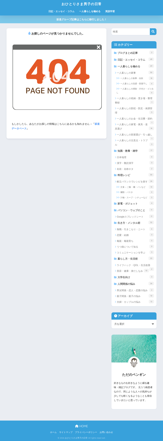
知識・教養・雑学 (136, 150)
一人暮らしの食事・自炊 (137, 78)
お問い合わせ (106, 432)
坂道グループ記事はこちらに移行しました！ (81, 19)
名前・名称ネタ (135, 168)
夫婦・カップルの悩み (135, 301)
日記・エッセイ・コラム (61, 11)
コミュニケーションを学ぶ (135, 252)
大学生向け (136, 277)
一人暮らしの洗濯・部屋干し (137, 83)
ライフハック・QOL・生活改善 (135, 266)
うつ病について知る (135, 246)
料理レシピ (136, 175)
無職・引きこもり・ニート (135, 229)
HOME (81, 426)
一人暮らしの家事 (135, 72)
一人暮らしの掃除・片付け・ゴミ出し (135, 91)
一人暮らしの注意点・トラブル (134, 142)
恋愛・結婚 (135, 235)
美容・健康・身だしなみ (133, 270)
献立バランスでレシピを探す (135, 181)
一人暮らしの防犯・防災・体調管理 (134, 110)
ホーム (53, 432)
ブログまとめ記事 (136, 52)
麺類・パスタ (137, 192)
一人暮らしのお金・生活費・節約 (135, 119)
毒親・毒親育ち (135, 240)
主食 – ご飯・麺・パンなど (137, 187)
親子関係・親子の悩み (135, 296)
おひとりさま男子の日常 (81, 4)
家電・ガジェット (136, 203)
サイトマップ (66, 432)
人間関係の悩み (136, 283)
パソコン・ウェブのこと (136, 210)
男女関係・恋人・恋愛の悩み (135, 290)
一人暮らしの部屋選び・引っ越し (135, 135)
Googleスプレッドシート (135, 216)
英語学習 (110, 11)
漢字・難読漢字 (135, 162)
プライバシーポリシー (86, 432)
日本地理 (135, 157)
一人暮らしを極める (90, 11)
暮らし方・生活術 (136, 258)
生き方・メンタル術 (136, 222)
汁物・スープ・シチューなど (137, 197)
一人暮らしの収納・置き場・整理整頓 (134, 100)
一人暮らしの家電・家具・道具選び (134, 126)
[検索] (153, 31)
